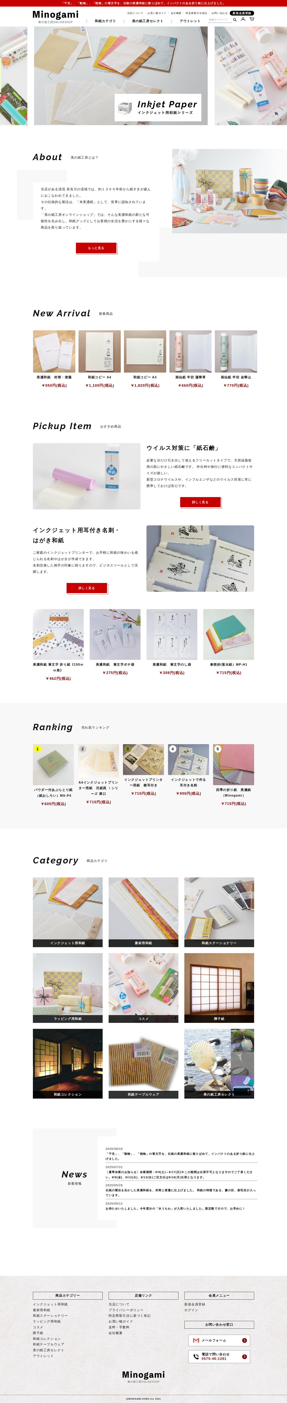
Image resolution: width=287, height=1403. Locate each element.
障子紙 (38, 1333)
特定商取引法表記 (196, 13)
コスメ (38, 1327)
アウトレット (190, 21)
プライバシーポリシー (126, 1310)
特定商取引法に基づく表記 (130, 1315)
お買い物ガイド (156, 13)
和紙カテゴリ (105, 21)
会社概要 (176, 13)
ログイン (191, 1310)
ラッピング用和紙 (47, 1321)
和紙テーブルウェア (48, 1344)
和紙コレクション (47, 1338)
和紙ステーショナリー (50, 1315)
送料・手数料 (119, 1327)
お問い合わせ (220, 13)
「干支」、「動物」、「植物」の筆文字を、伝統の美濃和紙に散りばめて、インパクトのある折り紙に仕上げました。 (143, 3)
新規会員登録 (242, 13)
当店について (135, 13)
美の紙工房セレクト (148, 21)
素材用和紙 (41, 1310)
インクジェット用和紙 (50, 1304)
